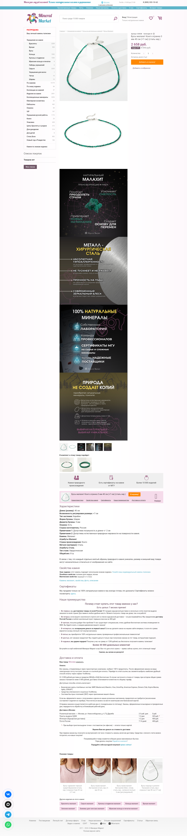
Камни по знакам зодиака (37, 147)
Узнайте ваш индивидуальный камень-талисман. (131, 572)
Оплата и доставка (119, 8)
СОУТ (85, 823)
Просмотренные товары (66, 8)
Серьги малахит (87, 804)
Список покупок (33, 153)
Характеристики (77, 500)
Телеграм (93, 823)
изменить (80, 662)
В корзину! (134, 494)
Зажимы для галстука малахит (92, 809)
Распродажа (32, 30)
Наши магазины (102, 8)
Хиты (81, 8)
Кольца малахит (131, 804)
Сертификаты (141, 8)
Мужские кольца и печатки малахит (123, 809)
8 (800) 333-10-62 (150, 2)
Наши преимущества (121, 500)
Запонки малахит (68, 809)
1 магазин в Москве (105, 5)
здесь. (73, 594)
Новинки (89, 8)
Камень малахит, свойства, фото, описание (79, 580)
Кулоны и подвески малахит (109, 804)
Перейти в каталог (119, 741)
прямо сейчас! (126, 745)
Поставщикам (44, 821)
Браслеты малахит (68, 804)
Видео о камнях (74, 823)
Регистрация (132, 17)
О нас (131, 8)
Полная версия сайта (91, 831)
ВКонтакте (114, 824)
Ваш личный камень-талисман (39, 33)
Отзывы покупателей (112, 821)
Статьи (140, 821)
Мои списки (30, 167)
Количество (135, 53)
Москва (106, 2)
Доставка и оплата (138, 500)
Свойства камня (92, 500)
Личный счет (58, 821)
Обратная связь (151, 821)
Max (103, 823)
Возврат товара (156, 8)
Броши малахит (149, 804)
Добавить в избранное (141, 68)
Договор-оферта (72, 821)
